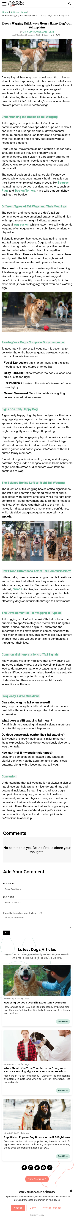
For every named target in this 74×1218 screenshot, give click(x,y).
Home (5, 12)
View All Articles (37, 1178)
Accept (18, 1207)
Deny (33, 1207)
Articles (15, 12)
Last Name (8, 897)
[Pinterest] (43, 1167)
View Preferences (51, 1207)
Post (6, 932)
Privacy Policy (37, 1214)
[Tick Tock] (49, 1167)
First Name (9, 883)
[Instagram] (30, 1167)
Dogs (24, 12)
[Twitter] (37, 1167)
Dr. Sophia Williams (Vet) (38, 31)
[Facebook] (24, 1167)
